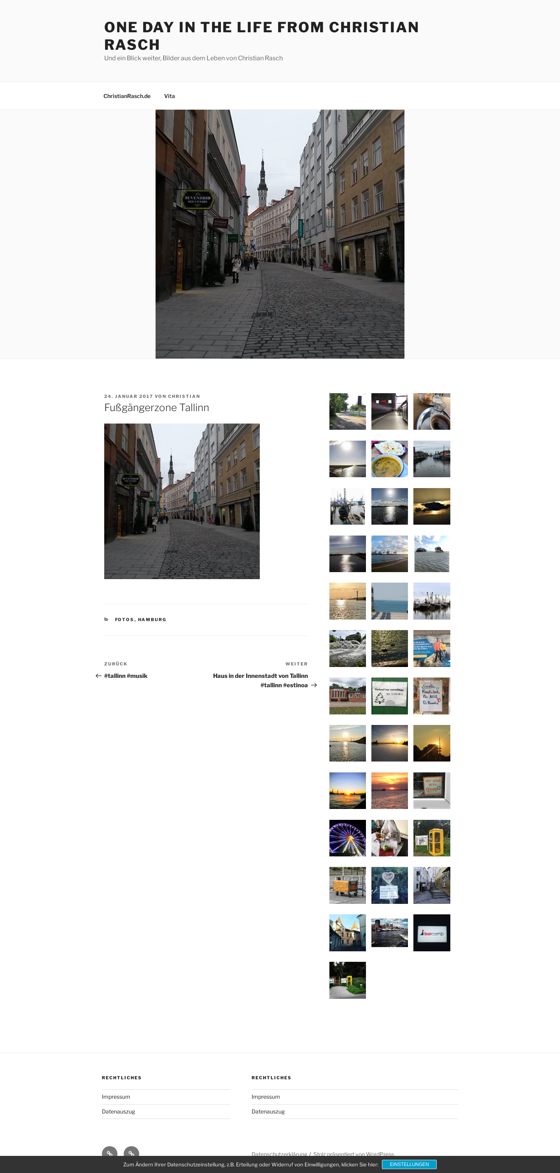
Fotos (125, 619)
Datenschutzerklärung (279, 1154)
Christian (184, 396)
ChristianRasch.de (126, 96)
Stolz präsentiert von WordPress (353, 1154)
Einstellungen (409, 1164)
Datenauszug (118, 1111)
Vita (169, 96)
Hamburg (152, 619)
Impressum (116, 1096)
